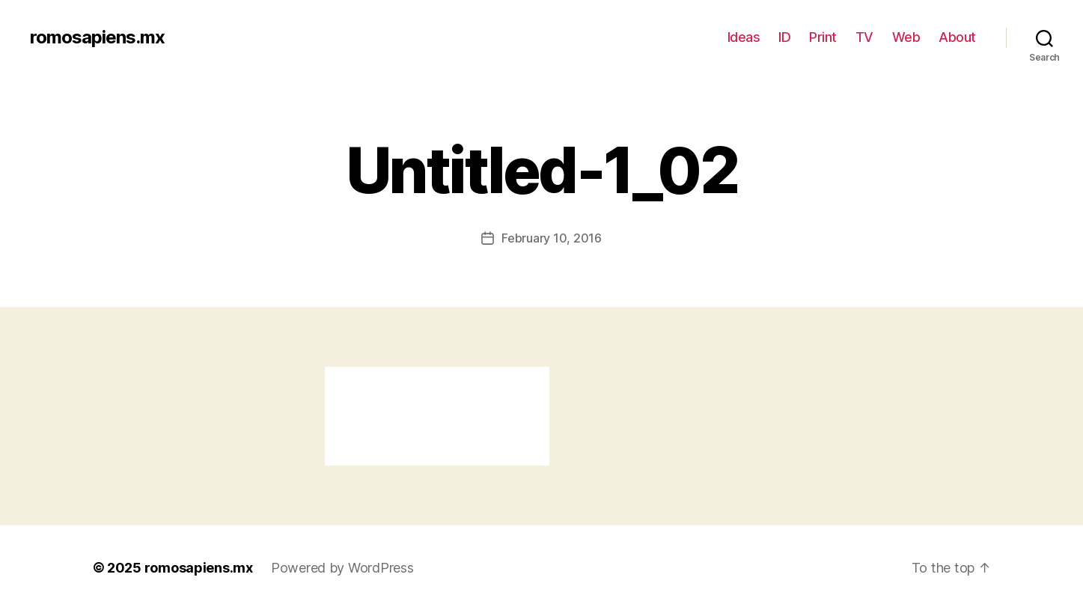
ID (784, 37)
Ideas (743, 37)
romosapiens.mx (97, 37)
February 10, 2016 (551, 238)
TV (864, 37)
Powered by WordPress (342, 568)
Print (823, 37)
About (957, 37)
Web (906, 37)
